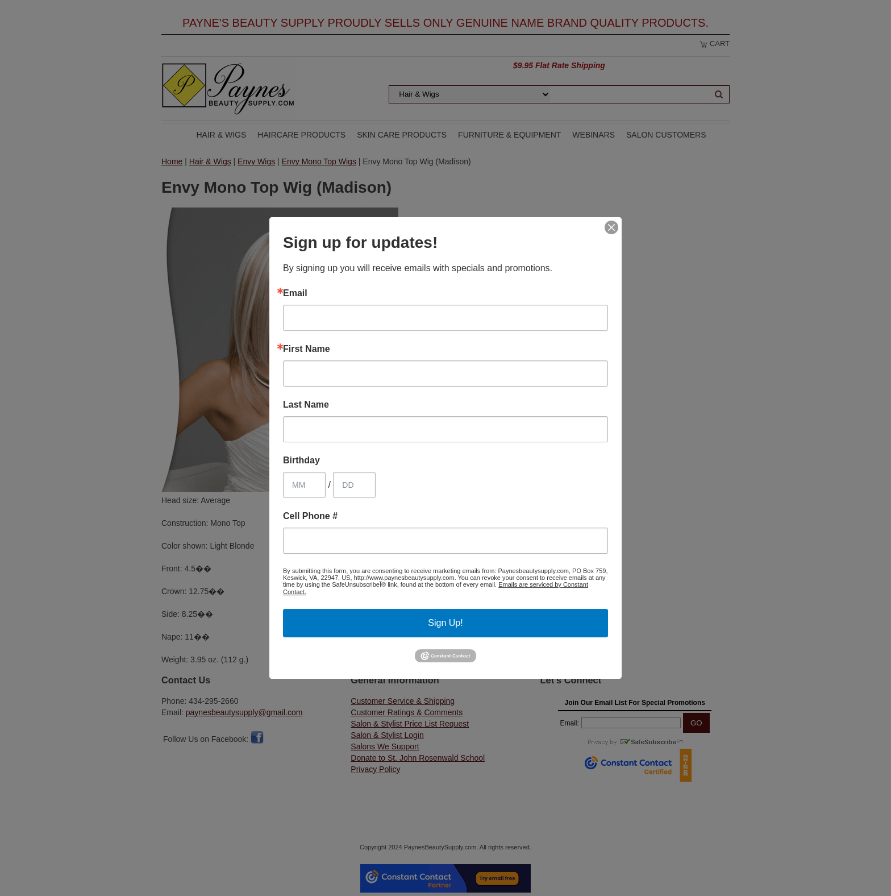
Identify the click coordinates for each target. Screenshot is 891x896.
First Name (306, 349)
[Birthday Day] (354, 485)
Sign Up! (445, 623)
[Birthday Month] (304, 485)
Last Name (306, 404)
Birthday (301, 460)
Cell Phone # (310, 516)
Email (295, 293)
